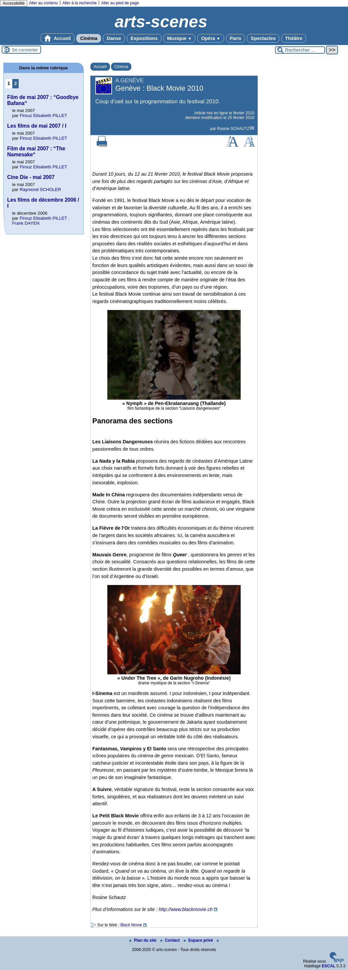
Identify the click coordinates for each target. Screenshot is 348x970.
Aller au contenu (43, 3)
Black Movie (131, 925)
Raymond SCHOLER (40, 189)
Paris (235, 38)
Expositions (144, 38)
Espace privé (199, 940)
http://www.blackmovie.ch (186, 909)
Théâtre (293, 38)
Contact (170, 940)
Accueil (57, 38)
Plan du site (143, 940)
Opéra (210, 38)
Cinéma (88, 38)
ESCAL (328, 966)
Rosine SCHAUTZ (233, 128)
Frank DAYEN (25, 223)
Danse (114, 38)
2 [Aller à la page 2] (15, 83)
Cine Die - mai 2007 (30, 177)
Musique (179, 38)
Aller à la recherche (79, 3)
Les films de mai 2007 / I (36, 126)
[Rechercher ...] (300, 50)
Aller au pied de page (120, 3)
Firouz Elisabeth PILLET (43, 115)
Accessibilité (14, 3)
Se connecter (25, 49)
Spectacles (263, 38)
